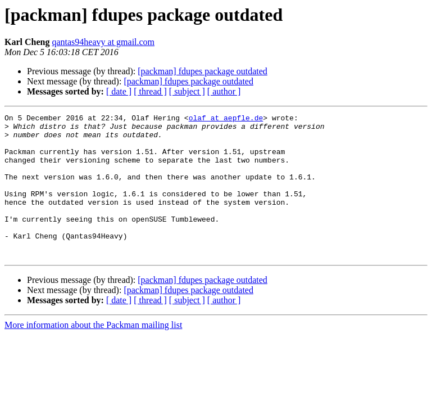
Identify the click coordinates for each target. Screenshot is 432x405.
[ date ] (118, 91)
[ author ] (224, 91)
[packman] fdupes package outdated (202, 71)
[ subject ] (187, 91)
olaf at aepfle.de (226, 119)
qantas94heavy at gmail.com (103, 42)
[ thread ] (150, 91)
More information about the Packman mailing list (93, 353)
